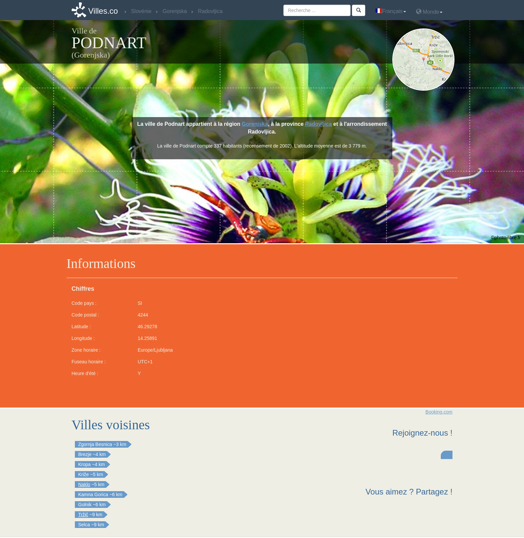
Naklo (84, 484)
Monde (429, 11)
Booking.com (438, 412)
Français (390, 11)
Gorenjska (255, 124)
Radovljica (318, 124)
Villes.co (103, 10)
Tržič (83, 514)
